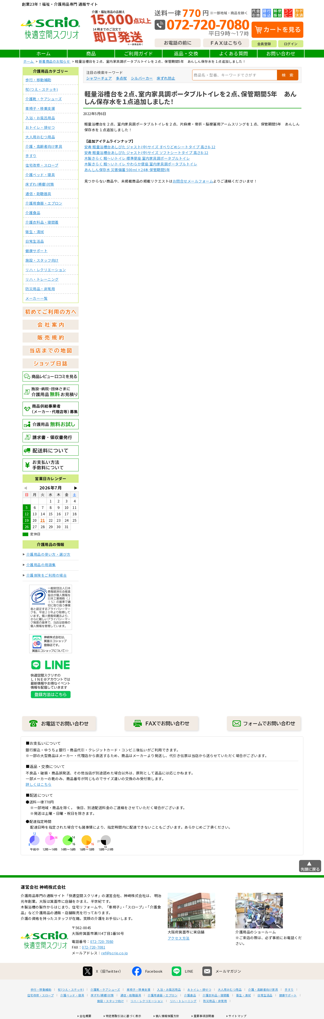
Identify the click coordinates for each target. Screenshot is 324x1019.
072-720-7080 (102, 941)
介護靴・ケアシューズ (43, 99)
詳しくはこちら (39, 784)
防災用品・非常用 (40, 289)
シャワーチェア (99, 78)
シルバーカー (142, 78)
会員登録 (264, 43)
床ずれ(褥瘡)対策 (39, 184)
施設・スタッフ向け (42, 260)
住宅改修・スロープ (41, 165)
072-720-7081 (93, 947)
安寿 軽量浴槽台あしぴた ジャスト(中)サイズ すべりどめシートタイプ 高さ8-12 (149, 146)
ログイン (291, 43)
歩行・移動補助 (38, 80)
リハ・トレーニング (42, 279)
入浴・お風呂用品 (40, 118)
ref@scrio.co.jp (114, 953)
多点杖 (121, 78)
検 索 (288, 75)
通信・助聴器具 (38, 194)
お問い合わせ (280, 53)
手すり (31, 156)
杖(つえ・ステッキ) (41, 89)
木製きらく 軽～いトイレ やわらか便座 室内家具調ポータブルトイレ (140, 163)
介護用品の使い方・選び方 (48, 555)
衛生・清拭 (34, 232)
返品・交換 (186, 53)
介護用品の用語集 (41, 565)
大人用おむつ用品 (40, 137)
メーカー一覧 (36, 298)
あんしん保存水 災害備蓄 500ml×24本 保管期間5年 (127, 169)
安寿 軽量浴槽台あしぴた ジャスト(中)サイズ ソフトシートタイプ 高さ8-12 (146, 152)
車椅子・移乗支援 (40, 108)
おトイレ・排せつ (40, 127)
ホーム (43, 53)
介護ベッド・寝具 (40, 175)
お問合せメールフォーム (193, 181)
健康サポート (36, 251)
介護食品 (32, 213)
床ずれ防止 (166, 78)
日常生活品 (34, 241)
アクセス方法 (179, 938)
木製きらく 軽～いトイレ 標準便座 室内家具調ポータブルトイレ (137, 158)
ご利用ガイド (138, 53)
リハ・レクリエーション (45, 270)
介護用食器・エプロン (43, 203)
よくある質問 (233, 53)
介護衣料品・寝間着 (42, 222)
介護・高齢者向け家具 (43, 146)
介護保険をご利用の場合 (46, 576)
